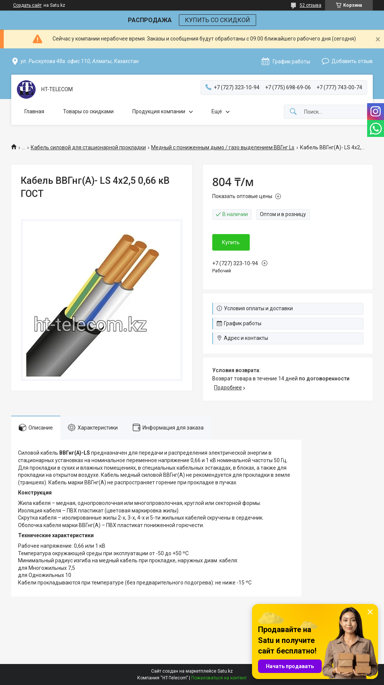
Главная (34, 111)
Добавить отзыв (352, 61)
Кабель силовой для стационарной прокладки (88, 147)
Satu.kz (225, 671)
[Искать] (293, 112)
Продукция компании (158, 111)
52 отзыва (310, 5)
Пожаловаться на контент (219, 677)
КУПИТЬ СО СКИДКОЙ (217, 20)
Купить (231, 242)
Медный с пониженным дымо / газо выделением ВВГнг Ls (222, 147)
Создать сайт (27, 5)
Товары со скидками (88, 111)
